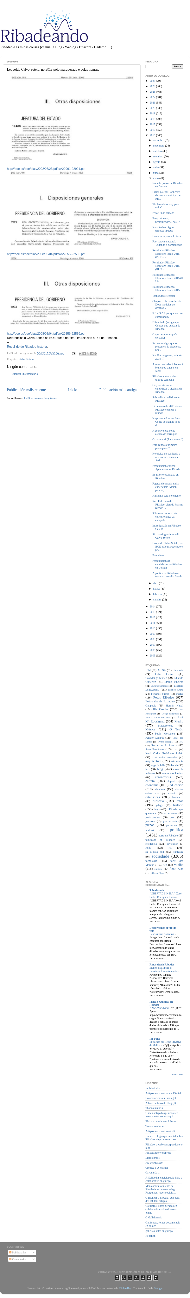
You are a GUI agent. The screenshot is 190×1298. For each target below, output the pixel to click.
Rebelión (150, 1235)
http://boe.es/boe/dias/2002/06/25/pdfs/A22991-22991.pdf (46, 168)
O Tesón (176, 729)
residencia (151, 843)
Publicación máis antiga (118, 390)
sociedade (160, 856)
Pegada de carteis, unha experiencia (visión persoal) (165, 487)
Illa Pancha (160, 709)
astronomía (177, 761)
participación (152, 817)
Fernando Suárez (160, 693)
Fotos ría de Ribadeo (160, 701)
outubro (157, 151)
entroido (172, 793)
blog (160, 769)
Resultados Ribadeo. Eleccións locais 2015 (166, 288)
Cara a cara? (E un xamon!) (167, 439)
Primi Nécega (165, 741)
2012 (153, 617)
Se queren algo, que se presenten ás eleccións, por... (166, 347)
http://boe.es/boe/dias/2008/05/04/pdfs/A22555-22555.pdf (46, 254)
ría (170, 847)
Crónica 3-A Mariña (156, 1167)
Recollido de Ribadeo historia (27, 346)
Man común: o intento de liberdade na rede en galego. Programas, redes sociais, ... (161, 1189)
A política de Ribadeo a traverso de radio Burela (167, 574)
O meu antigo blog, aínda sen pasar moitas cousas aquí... (161, 1114)
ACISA (161, 670)
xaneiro (157, 599)
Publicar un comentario (25, 373)
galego (159, 805)
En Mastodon (152, 1088)
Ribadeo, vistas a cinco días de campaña (165, 378)
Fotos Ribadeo (163, 697)
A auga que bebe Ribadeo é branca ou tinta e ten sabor (167, 368)
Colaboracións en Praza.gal (160, 1098)
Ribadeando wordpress (158, 1152)
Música (150, 729)
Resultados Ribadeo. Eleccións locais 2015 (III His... (166, 266)
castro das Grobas (172, 773)
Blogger (158, 1288)
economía (151, 785)
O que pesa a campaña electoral (164, 336)
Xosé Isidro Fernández (164, 757)
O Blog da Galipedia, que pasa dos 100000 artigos (162, 1199)
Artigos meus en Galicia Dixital (163, 1093)
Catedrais (178, 670)
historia (178, 805)
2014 (153, 606)
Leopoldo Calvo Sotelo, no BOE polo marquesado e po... (167, 546)
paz (172, 817)
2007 (153, 644)
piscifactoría (170, 821)
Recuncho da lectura (164, 745)
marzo (157, 588)
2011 (153, 622)
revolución (172, 843)
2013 (153, 611)
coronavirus (163, 777)
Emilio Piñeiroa (173, 681)
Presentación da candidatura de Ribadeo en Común (167, 564)
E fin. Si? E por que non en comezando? (167, 315)
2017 (153, 124)
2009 (153, 633)
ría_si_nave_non (154, 851)
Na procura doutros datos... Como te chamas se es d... (167, 422)
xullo (156, 167)
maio (156, 178)
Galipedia (150, 705)
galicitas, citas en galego (159, 1230)
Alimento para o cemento (166, 495)
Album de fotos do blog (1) (160, 1103)
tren (165, 864)
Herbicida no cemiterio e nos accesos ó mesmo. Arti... (166, 457)
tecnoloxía (151, 860)
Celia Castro (164, 674)
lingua (157, 809)
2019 (153, 113)
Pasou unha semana (163, 212)
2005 (153, 655)
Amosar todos (177, 1074)
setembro (158, 156)
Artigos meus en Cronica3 (160, 1131)
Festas (179, 693)
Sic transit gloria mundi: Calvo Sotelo (166, 536)
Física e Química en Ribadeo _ (161, 1003)
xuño (156, 172)
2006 (153, 650)
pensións (150, 821)
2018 (153, 118)
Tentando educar (154, 1126)
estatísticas (152, 797)
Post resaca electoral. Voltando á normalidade (167, 243)
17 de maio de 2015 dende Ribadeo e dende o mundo (167, 409)
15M (148, 670)
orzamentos (170, 813)
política (176, 829)
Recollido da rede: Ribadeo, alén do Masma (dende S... (167, 504)
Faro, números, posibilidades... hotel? (166, 220)
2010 (153, 628)
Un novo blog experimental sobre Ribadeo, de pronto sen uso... (164, 1138)
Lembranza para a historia (166, 236)
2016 (153, 129)
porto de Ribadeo (168, 835)
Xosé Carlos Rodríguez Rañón (164, 753)
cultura (150, 781)
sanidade (178, 851)
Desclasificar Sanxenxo (162, 934)
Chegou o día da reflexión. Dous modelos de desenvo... (167, 305)
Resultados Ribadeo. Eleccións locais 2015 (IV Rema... (166, 254)
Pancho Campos (154, 737)
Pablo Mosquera (165, 733)
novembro (159, 145)
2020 (153, 108)
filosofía (158, 801)
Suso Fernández (154, 749)
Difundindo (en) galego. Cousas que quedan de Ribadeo (166, 326)
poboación (171, 825)
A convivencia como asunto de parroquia (164, 432)
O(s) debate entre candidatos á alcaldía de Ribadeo (167, 388)
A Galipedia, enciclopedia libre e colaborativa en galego (163, 1179)
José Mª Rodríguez (164, 719)
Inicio (72, 390)
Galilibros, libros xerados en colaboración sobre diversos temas (161, 1209)
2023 (153, 91)
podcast (149, 830)
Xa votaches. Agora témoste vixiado (163, 229)
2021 (153, 102)
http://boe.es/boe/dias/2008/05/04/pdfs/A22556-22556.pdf (46, 333)
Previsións (158, 555)
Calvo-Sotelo (26, 359)
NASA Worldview (159, 1008)
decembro (159, 140)
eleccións (160, 789)
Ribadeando (156, 890)
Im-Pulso (154, 1038)
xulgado (158, 868)
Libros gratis (152, 1157)
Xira (175, 749)
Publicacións (17, 1252)
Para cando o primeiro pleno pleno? (164, 446)
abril (156, 583)
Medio (178, 721)
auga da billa (158, 765)
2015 (153, 135)
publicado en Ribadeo (160, 839)
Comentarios (17, 1259)
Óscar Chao (158, 872)
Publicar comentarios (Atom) (40, 398)
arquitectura (153, 761)
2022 (153, 97)
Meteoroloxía (165, 725)
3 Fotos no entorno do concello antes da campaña (164, 517)
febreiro (158, 594)
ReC (181, 741)
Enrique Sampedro (160, 685)
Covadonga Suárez (156, 677)
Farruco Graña (175, 689)
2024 (153, 86)
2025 (153, 80)
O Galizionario (153, 1217)
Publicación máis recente (26, 390)
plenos (149, 825)
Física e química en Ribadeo (161, 1121)
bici (147, 769)
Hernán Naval (174, 705)
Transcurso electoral (163, 295)
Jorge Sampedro (170, 713)
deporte (172, 781)
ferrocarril (177, 797)
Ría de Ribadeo (154, 1162)
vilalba (178, 865)
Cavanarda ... (152, 1172)
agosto (157, 161)
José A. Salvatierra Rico (158, 717)
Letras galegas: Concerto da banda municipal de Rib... (166, 195)
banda (174, 765)
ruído (148, 847)
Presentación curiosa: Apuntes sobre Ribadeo (166, 467)
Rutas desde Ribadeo (161, 964)
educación (176, 785)
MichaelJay (125, 1288)
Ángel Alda (176, 868)
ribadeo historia (154, 1107)
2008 (153, 639)
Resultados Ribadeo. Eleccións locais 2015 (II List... (167, 278)
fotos (179, 801)
